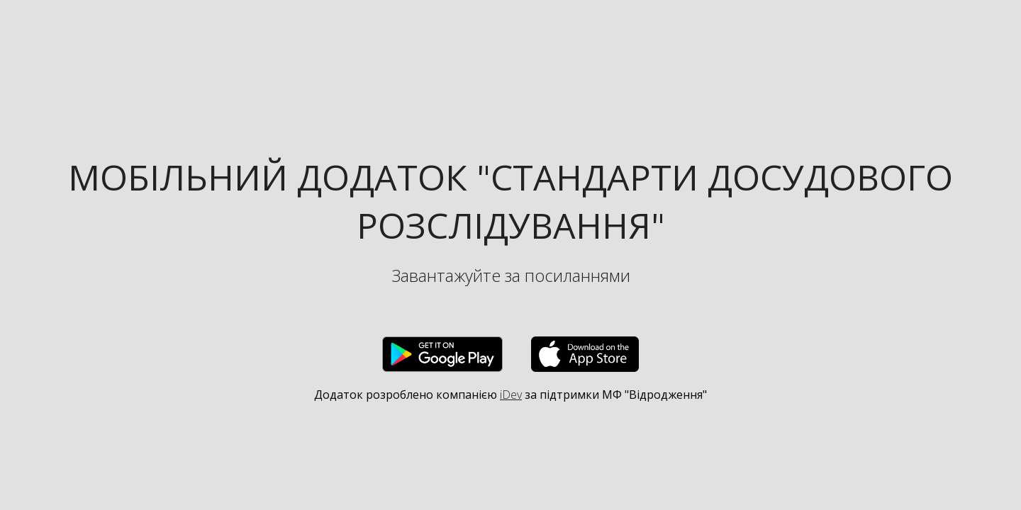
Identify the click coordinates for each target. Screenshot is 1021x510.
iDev (511, 394)
